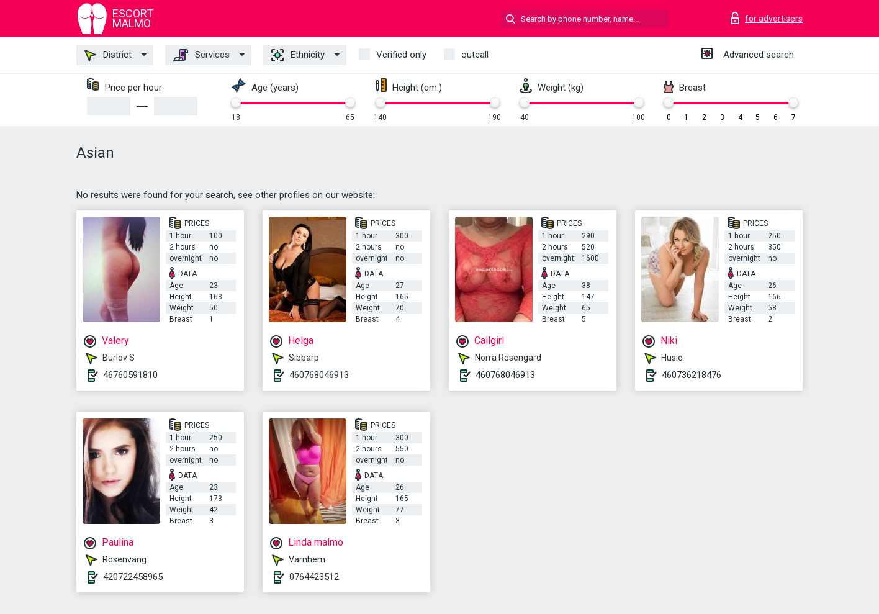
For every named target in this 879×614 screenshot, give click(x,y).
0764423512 (314, 576)
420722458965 (133, 576)
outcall (475, 54)
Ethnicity (298, 55)
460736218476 (691, 375)
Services (201, 55)
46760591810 (130, 375)
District (108, 55)
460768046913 (319, 375)
